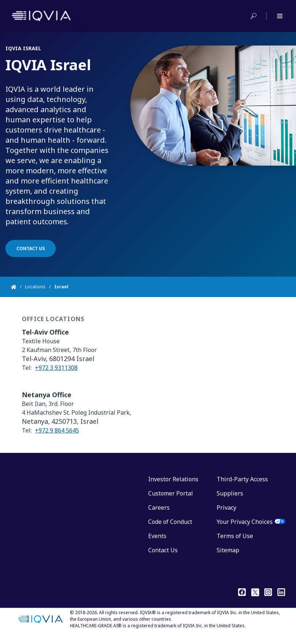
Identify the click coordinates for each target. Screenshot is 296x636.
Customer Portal (170, 493)
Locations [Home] (35, 287)
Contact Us (163, 550)
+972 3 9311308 (56, 371)
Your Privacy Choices (245, 522)
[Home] (18, 286)
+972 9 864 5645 (57, 434)
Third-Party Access (242, 479)
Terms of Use (235, 536)
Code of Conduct (170, 522)
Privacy (226, 507)
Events (157, 536)
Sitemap (228, 550)
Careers (159, 507)
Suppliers (230, 493)
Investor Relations (173, 479)
